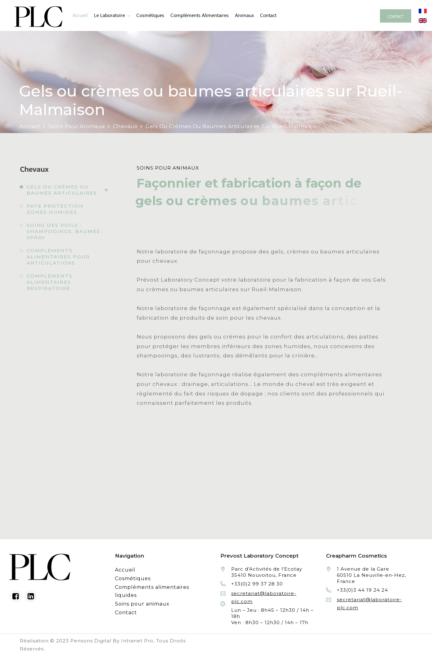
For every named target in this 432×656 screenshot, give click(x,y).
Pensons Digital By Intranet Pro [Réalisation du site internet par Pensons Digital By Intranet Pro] (111, 641)
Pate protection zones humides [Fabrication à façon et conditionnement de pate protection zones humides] (55, 209)
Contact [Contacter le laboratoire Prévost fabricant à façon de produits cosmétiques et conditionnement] (268, 15)
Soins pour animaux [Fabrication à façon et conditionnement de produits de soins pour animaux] (142, 604)
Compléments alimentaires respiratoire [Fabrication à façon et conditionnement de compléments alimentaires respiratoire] (50, 282)
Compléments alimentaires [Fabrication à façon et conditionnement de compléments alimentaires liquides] (199, 15)
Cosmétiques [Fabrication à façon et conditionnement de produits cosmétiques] (150, 15)
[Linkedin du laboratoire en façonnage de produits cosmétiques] (30, 596)
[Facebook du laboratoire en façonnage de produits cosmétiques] (15, 596)
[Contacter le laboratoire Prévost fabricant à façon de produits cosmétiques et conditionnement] (395, 16)
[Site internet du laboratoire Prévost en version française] (423, 10)
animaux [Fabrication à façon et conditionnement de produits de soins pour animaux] (244, 15)
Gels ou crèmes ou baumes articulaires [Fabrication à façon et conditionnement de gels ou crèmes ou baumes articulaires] (62, 190)
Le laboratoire (109, 15)
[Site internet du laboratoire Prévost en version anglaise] (423, 20)
